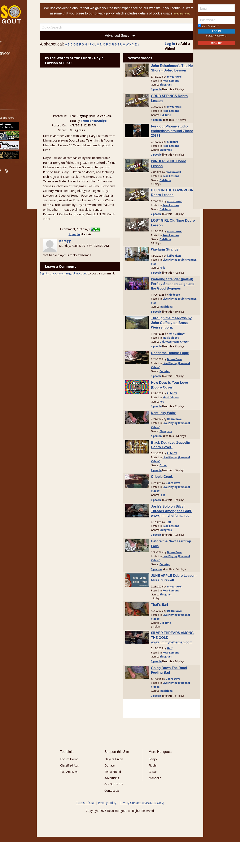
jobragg (75, 254)
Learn (14, 64)
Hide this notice (131, 19)
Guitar (150, 777)
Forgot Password (216, 35)
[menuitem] (23, 42)
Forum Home (78, 764)
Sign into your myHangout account (73, 292)
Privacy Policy (107, 808)
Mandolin (152, 783)
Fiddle (150, 771)
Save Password (208, 26)
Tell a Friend (115, 777)
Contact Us (114, 796)
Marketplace (19, 53)
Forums (15, 42)
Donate (112, 771)
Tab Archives (77, 777)
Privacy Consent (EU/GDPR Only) (142, 808)
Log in (165, 49)
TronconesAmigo (90, 125)
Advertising (114, 783)
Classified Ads (78, 771)
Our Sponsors (116, 789)
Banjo (150, 764)
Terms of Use (85, 808)
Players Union (116, 764)
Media (14, 75)
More (13, 86)
